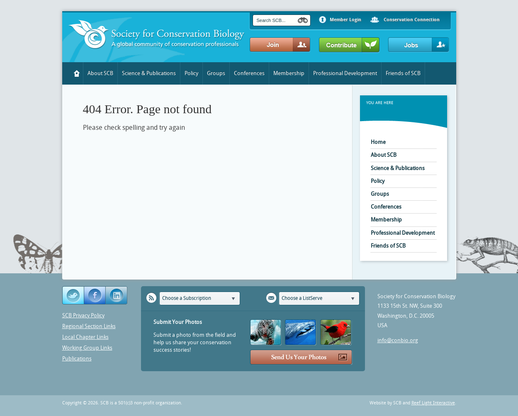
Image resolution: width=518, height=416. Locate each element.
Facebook (95, 295)
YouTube (117, 295)
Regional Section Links (89, 326)
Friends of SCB (403, 73)
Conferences (249, 73)
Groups (216, 73)
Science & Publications (149, 73)
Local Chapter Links (85, 337)
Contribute (349, 45)
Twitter (73, 295)
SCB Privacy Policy (83, 315)
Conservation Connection (412, 19)
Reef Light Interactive (433, 403)
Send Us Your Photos (301, 357)
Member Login (345, 19)
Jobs (419, 45)
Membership (288, 73)
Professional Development (345, 73)
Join (280, 45)
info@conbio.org (397, 340)
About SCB (100, 73)
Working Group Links (87, 348)
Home (77, 73)
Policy (191, 73)
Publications (77, 358)
